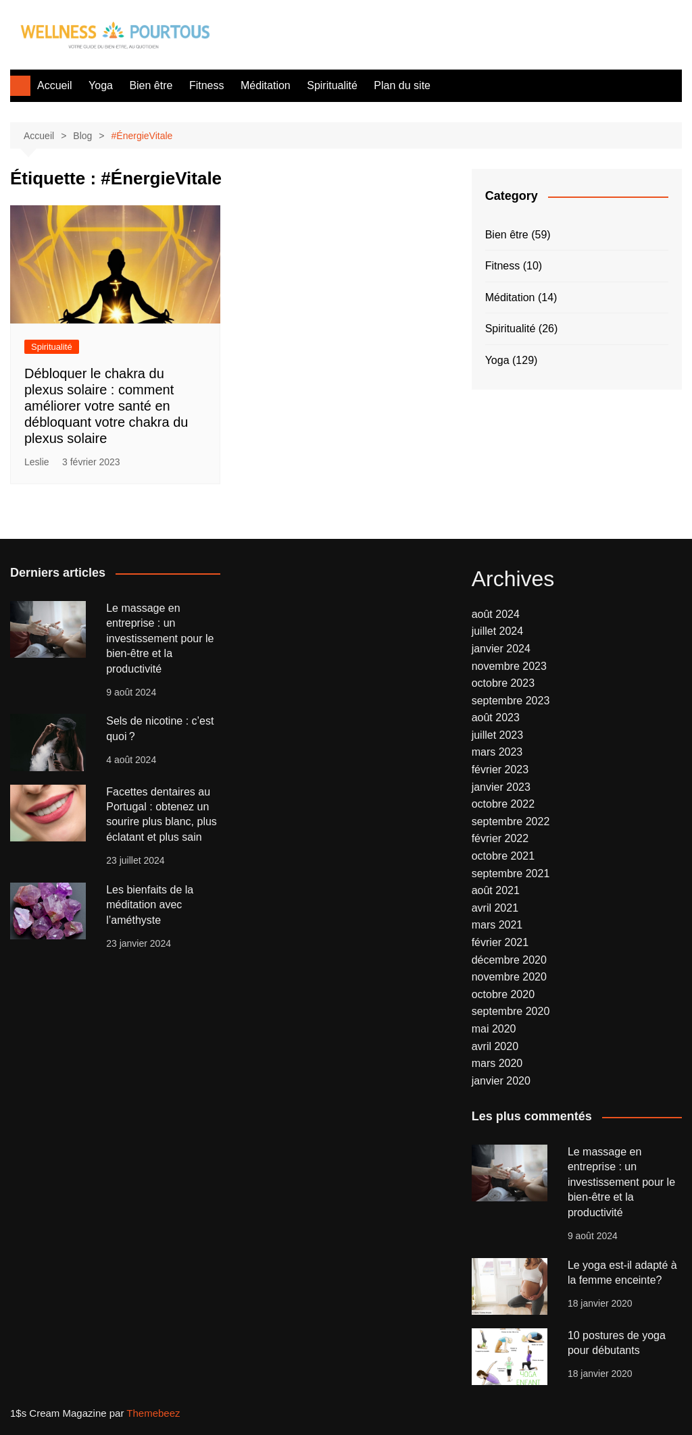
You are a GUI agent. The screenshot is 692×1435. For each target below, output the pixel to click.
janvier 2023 (501, 787)
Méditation (266, 85)
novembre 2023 (509, 666)
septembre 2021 (511, 873)
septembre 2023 (511, 700)
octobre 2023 (503, 683)
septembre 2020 (511, 1011)
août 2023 (496, 717)
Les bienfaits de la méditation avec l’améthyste (149, 905)
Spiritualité (332, 85)
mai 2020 (494, 1029)
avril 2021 (495, 908)
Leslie (36, 461)
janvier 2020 (501, 1081)
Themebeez (153, 1413)
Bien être (150, 85)
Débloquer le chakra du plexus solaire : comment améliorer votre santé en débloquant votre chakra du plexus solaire (106, 406)
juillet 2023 (498, 735)
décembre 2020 (509, 960)
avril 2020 (495, 1046)
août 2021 (496, 890)
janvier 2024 (501, 648)
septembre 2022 (511, 821)
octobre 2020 (503, 994)
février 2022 (500, 838)
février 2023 (500, 769)
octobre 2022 (503, 804)
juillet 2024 (498, 631)
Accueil (54, 85)
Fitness (206, 85)
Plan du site (402, 85)
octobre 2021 (503, 856)
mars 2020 (497, 1063)
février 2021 (500, 942)
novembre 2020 (509, 977)
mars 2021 (497, 925)
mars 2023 (497, 752)
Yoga (101, 85)
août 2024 (496, 614)
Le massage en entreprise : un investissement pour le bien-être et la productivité (160, 638)
